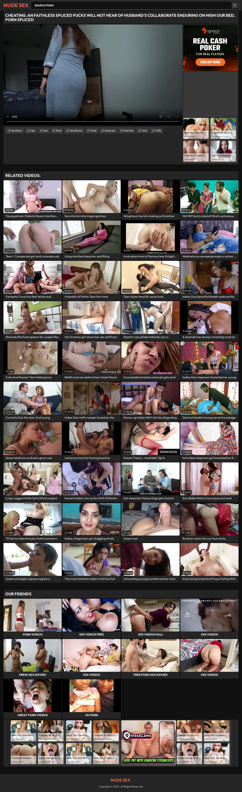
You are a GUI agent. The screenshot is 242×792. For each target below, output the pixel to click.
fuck (59, 130)
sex (33, 130)
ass (45, 130)
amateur (16, 130)
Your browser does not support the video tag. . (93, 74)
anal (93, 130)
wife (158, 130)
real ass (129, 130)
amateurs (76, 130)
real (144, 130)
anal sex (110, 130)
